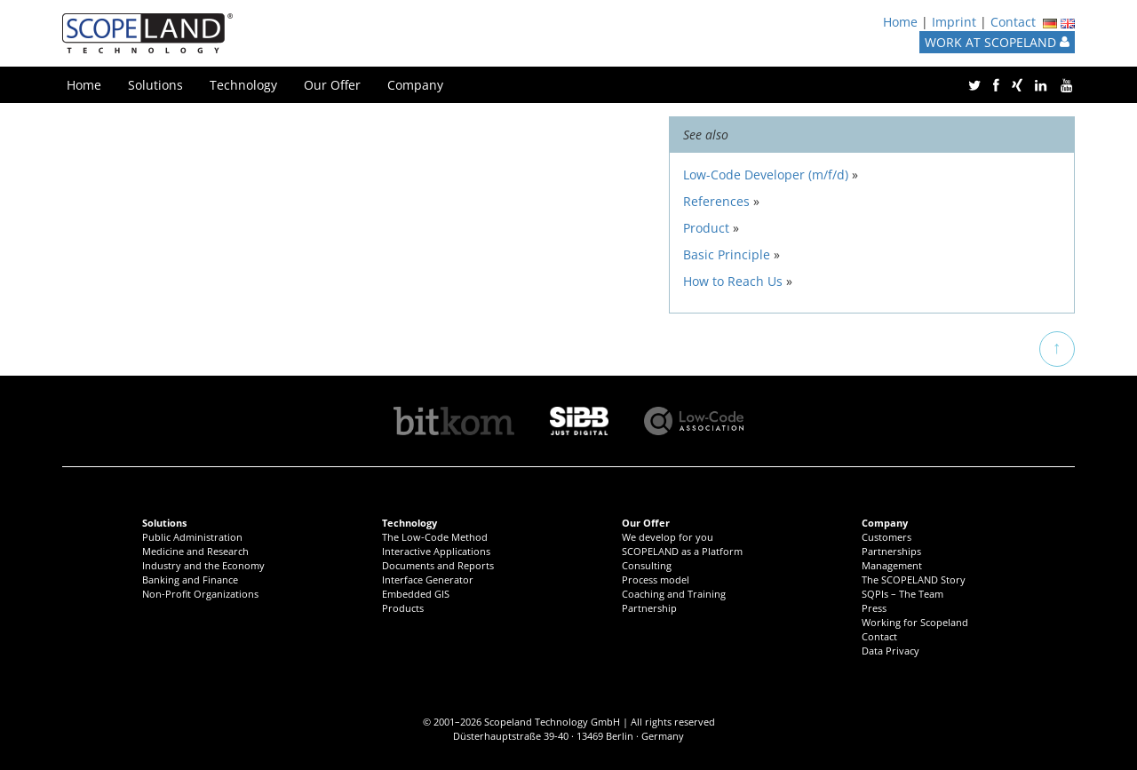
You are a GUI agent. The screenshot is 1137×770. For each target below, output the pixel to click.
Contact (1013, 21)
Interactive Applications (436, 551)
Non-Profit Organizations (200, 593)
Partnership (649, 608)
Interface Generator (427, 579)
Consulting (647, 565)
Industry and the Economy (203, 565)
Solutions (155, 84)
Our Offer (332, 84)
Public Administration (192, 537)
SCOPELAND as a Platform (682, 551)
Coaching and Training (674, 593)
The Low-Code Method (435, 537)
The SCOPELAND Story (914, 579)
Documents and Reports (438, 565)
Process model (655, 579)
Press (874, 608)
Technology (243, 84)
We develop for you (667, 537)
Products (403, 608)
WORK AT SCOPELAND (997, 42)
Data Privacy (890, 650)
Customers (886, 537)
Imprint (954, 21)
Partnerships (891, 551)
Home (900, 21)
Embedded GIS (415, 593)
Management (892, 565)
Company (415, 84)
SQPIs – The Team (902, 593)
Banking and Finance (190, 579)
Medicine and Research (195, 551)
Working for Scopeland (915, 622)
